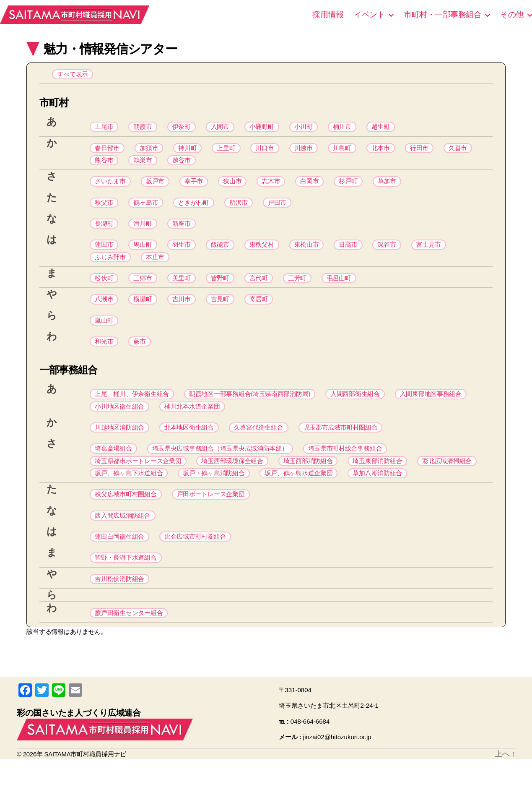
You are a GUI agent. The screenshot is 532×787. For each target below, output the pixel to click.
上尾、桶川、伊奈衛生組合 (132, 409)
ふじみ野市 (110, 266)
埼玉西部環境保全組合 (232, 480)
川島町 (342, 150)
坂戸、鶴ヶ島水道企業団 (298, 494)
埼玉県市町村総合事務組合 (345, 467)
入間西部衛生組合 (355, 409)
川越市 (303, 150)
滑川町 (142, 231)
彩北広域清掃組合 (447, 480)
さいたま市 (110, 186)
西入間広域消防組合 (123, 538)
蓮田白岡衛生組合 (119, 560)
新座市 (181, 231)
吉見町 (220, 311)
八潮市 (104, 311)
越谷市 (181, 164)
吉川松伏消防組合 (119, 605)
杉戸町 (348, 186)
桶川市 (342, 128)
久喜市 (458, 150)
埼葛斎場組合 (113, 467)
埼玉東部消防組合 (377, 480)
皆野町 (220, 288)
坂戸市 (155, 186)
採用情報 (327, 14)
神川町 (187, 150)
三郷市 (142, 288)
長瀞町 (104, 231)
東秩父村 (261, 253)
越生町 (380, 128)
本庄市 (155, 266)
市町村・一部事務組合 (442, 14)
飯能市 (220, 253)
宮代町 (258, 288)
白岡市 (309, 186)
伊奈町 (181, 128)
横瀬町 (142, 311)
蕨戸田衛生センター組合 (129, 640)
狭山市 (232, 186)
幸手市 (193, 186)
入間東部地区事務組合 (431, 409)
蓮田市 (104, 253)
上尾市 (104, 128)
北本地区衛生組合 (189, 444)
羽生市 (181, 253)
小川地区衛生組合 (119, 422)
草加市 (387, 186)
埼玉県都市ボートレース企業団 (138, 480)
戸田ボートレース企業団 (211, 516)
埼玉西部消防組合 (308, 480)
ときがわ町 (193, 208)
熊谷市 (104, 164)
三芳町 (297, 288)
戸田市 (277, 208)
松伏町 (104, 288)
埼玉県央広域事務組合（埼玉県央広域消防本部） (220, 467)
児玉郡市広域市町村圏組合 (341, 444)
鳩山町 (142, 253)
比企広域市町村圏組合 (195, 560)
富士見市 (428, 253)
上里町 (226, 150)
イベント (369, 14)
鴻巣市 (142, 164)
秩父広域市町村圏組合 (125, 516)
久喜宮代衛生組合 (258, 444)
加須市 (149, 150)
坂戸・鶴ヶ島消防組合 (213, 494)
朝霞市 (142, 128)
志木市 (271, 186)
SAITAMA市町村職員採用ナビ (84, 14)
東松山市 (306, 253)
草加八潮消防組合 (377, 494)
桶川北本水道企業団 (192, 422)
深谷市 (386, 253)
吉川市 (181, 311)
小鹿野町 (261, 128)
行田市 (419, 150)
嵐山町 (104, 333)
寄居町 (258, 311)
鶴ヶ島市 (145, 208)
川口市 (264, 150)
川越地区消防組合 (119, 444)
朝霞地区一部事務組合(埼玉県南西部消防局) (249, 409)
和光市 (104, 355)
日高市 (348, 253)
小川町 (303, 128)
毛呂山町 (339, 288)
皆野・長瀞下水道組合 (125, 582)
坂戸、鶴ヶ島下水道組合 (129, 494)
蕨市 (139, 355)
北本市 (380, 150)
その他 (512, 14)
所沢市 (238, 208)
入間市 (220, 128)
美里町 (181, 288)
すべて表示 (72, 74)
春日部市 (107, 150)
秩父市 (104, 208)
